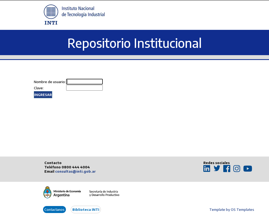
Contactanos (54, 209)
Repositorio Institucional (134, 43)
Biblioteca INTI (85, 209)
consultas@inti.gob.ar (75, 171)
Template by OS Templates (231, 209)
